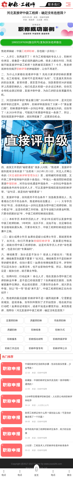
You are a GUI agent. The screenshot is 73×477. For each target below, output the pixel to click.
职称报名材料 (36, 339)
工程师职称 (28, 51)
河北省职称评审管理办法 (23, 175)
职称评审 (22, 68)
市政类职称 (60, 320)
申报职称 (11, 183)
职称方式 (60, 329)
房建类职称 (36, 320)
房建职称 (12, 329)
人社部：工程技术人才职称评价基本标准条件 (47, 445)
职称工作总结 (12, 348)
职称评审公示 (60, 348)
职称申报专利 (36, 348)
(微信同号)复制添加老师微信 (36, 42)
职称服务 (12, 339)
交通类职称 (12, 320)
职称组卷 (36, 329)
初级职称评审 (42, 241)
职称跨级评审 (60, 339)
